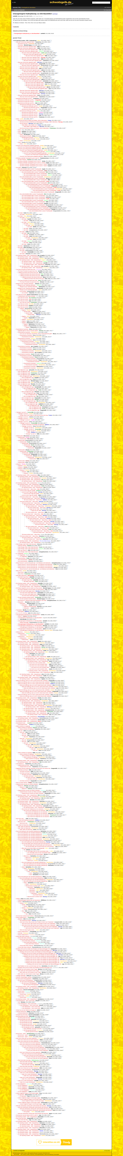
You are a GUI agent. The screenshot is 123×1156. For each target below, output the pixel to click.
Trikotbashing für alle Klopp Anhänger (26, 296)
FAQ (19, 7)
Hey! (23, 911)
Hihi (24, 849)
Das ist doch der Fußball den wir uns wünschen (32, 809)
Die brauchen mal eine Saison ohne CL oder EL (27, 1115)
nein (19, 1002)
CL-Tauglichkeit (19, 553)
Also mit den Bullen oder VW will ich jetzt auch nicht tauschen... (36, 843)
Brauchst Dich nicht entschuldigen (35, 854)
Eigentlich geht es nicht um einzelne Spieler (28, 330)
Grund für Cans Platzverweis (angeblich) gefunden (27, 145)
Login (105, 7)
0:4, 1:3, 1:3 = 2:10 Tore (21, 613)
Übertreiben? (30, 887)
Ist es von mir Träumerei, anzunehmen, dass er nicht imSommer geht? (36, 333)
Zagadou (22, 308)
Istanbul (18, 898)
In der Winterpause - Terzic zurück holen (25, 1000)
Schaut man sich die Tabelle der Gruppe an (26, 1010)
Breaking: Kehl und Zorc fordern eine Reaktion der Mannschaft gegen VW (33, 948)
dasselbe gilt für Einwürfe (25, 136)
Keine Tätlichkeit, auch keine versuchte (32, 1028)
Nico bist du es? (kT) (22, 43)
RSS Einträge (16, 1154)
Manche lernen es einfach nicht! (33, 885)
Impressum (32, 1154)
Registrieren (109, 7)
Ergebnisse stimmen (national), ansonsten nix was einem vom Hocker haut (33, 768)
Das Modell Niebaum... (38, 894)
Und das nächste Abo (21, 1011)
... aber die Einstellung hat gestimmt (26, 820)
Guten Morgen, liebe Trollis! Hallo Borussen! (26, 544)
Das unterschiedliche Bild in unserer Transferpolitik (29, 169)
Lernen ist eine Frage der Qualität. (28, 490)
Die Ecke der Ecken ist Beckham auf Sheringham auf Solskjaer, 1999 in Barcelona (38, 122)
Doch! (27, 870)
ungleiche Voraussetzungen (30, 606)
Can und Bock (23, 291)
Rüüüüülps (20, 45)
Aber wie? (20, 730)
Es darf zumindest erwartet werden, (26, 597)
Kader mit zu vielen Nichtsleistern (23, 1069)
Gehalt (27, 653)
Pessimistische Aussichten (22, 329)
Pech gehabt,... (27, 1111)
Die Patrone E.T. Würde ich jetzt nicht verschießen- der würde (32, 600)
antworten (16, 26)
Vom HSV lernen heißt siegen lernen (26, 591)
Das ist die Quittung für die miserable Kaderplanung (28, 831)
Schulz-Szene (19, 989)
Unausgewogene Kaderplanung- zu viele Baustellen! (28, 614)
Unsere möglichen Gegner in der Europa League (27, 1093)
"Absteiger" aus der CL (21, 412)
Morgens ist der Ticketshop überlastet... (25, 283)
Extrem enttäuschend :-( (21, 917)
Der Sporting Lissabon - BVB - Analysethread (25, 40)
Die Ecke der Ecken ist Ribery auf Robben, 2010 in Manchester (32, 120)
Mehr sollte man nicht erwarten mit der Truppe (26, 969)
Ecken (17, 118)
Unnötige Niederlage (21, 975)
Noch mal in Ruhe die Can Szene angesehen (26, 1038)
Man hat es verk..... (20, 818)
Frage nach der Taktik (34, 509)
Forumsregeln (56, 1154)
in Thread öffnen (107, 1150)
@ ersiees (41, 16)
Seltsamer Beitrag (22, 545)
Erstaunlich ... (21, 602)
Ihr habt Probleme (22, 159)
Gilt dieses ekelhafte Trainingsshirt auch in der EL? (27, 158)
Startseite (15, 7)
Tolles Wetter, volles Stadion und (29, 125)
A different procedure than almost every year (28, 272)
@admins (20, 919)
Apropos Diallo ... (28, 311)
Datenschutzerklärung (49, 1154)
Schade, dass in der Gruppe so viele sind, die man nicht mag (34, 415)
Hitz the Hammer (24, 123)
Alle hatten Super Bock (21, 575)
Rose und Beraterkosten (23, 799)
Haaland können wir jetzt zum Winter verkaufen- (27, 784)
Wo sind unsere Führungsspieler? (24, 978)
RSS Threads (23, 1154)
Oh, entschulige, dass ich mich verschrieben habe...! (37, 851)
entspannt (18, 464)
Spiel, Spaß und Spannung (22, 825)
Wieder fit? (20, 785)
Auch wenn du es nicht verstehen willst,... (36, 662)
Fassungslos (19, 610)
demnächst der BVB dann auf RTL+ (24, 98)
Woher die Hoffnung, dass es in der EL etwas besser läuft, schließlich (32, 680)
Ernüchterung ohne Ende (22, 1014)
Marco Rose (19, 570)
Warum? (20, 616)
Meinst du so (26, 856)
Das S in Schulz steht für (21, 782)
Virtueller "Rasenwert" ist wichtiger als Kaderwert (33, 424)
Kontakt (28, 1154)
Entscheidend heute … (21, 723)
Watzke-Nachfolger (24, 622)
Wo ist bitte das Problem (25, 920)
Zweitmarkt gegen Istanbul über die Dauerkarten (29, 900)
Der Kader (18, 167)
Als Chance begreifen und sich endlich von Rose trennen (29, 588)
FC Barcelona (21, 1094)
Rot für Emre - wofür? (21, 1033)
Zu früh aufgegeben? (21, 1083)
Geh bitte (20, 933)
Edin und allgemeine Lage (22, 369)
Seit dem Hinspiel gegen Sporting (23, 977)
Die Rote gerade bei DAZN (22, 1016)
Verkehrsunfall (19, 435)
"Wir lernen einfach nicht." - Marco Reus (27, 489)
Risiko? (25, 882)
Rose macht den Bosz (21, 1118)
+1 (18, 619)
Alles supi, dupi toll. (22, 550)
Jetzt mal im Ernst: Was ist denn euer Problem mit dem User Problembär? (37, 922)
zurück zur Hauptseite (19, 10)
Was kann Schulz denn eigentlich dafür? (25, 42)
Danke (23, 867)
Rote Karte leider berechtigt (24, 1060)
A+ (15, 2)
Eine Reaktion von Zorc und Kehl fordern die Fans (29, 966)
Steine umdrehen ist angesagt (23, 726)
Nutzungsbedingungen (39, 1154)
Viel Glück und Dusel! (23, 769)
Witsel (28, 432)
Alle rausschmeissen (21, 558)
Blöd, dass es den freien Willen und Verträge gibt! (33, 848)
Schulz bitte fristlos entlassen (22, 936)
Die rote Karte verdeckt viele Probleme (25, 915)
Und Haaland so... (20, 763)
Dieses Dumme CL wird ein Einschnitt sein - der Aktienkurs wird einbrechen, (33, 562)
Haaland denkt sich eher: (23, 765)
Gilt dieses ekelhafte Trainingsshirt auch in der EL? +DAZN (31, 162)
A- (13, 2)
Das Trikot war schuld (21, 294)
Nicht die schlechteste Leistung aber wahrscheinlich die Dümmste (31, 1105)
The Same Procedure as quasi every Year (25, 269)
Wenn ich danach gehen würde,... (27, 930)
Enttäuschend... (19, 632)
